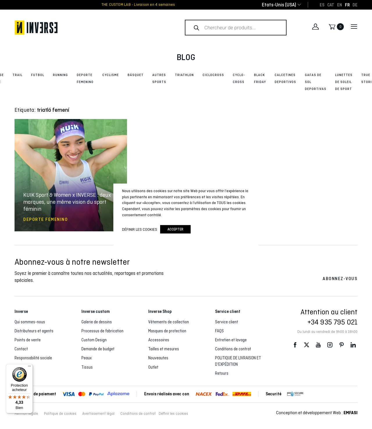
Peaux (86, 358)
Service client (226, 322)
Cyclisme (110, 75)
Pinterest (341, 344)
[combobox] (279, 5)
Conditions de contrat (233, 349)
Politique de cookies (60, 414)
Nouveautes (158, 358)
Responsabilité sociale (33, 358)
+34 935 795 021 (332, 322)
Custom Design (94, 340)
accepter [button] (175, 229)
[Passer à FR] (347, 4)
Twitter (306, 344)
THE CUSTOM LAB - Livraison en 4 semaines (138, 5)
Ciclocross (213, 75)
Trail (17, 75)
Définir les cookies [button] (173, 414)
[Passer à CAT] (330, 4)
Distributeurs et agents (34, 331)
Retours (221, 373)
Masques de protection (167, 331)
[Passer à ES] (322, 4)
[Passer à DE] (355, 4)
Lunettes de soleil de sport (344, 82)
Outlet (153, 367)
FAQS (219, 331)
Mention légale (26, 414)
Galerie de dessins (96, 322)
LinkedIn (353, 344)
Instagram (330, 344)
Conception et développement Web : (316, 412)
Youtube (318, 344)
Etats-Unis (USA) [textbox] (279, 5)
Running (60, 75)
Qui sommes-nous (30, 322)
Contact (21, 349)
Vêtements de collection (168, 322)
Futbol (37, 75)
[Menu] (29, 367)
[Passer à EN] (339, 4)
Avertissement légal (98, 414)
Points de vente (28, 340)
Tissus (87, 367)
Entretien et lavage (231, 340)
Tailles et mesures (163, 349)
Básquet (136, 75)
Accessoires (158, 340)
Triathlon (184, 75)
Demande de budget (98, 349)
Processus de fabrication (102, 331)
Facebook (295, 344)
